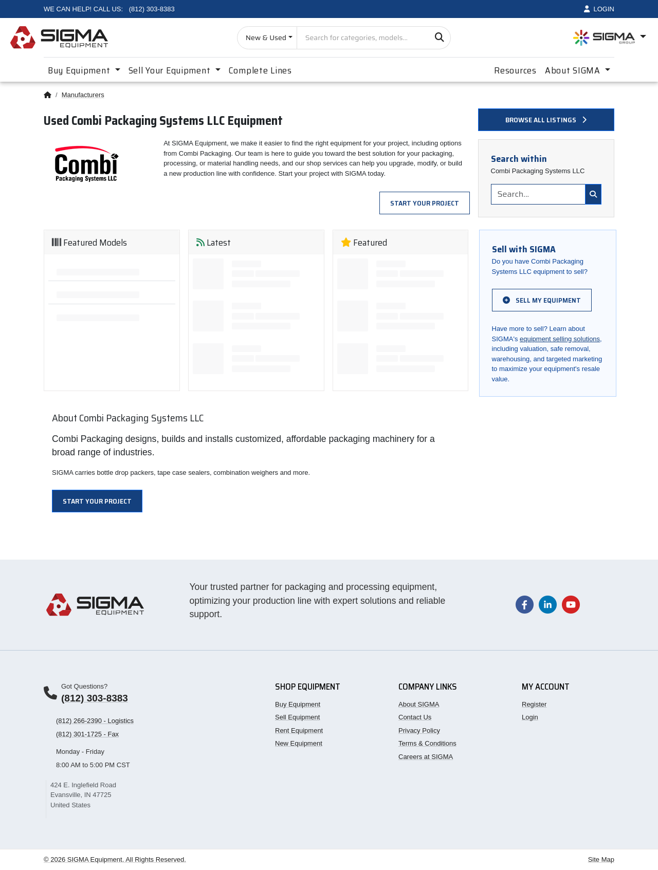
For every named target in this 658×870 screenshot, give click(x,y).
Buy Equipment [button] (80, 70)
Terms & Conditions (427, 743)
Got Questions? (84, 686)
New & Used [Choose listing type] (266, 37)
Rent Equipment (299, 730)
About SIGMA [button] (574, 70)
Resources (515, 70)
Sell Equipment (297, 717)
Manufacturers (83, 95)
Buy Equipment (297, 704)
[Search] (439, 37)
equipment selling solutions (560, 339)
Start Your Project (424, 203)
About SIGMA (418, 704)
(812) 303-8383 (94, 698)
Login (530, 717)
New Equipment (298, 743)
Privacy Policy (419, 730)
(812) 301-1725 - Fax (87, 734)
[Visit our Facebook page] (525, 604)
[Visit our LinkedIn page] (548, 604)
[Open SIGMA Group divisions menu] (609, 37)
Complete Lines (260, 70)
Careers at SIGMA (425, 757)
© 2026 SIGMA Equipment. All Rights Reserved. (115, 859)
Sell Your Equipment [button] (171, 70)
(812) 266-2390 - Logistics (95, 721)
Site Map (601, 859)
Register (534, 704)
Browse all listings (546, 119)
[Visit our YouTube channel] (571, 604)
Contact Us (414, 717)
